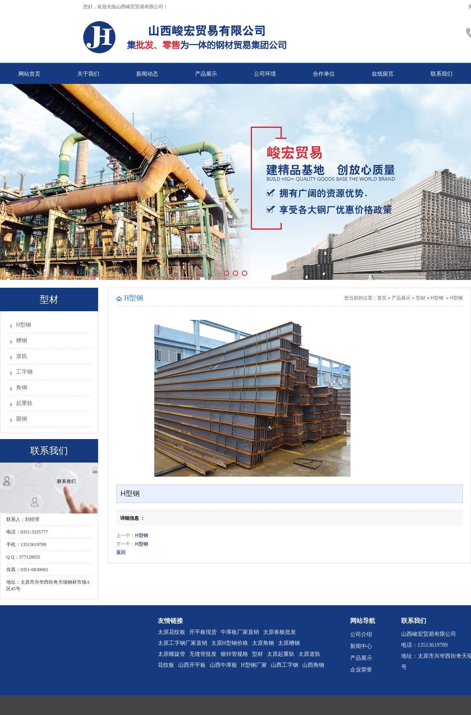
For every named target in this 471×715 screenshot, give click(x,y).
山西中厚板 (223, 665)
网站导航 (362, 620)
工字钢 (24, 372)
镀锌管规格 (234, 654)
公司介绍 (361, 634)
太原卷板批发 (279, 632)
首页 (382, 298)
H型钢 (23, 325)
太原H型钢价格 (229, 643)
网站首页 (29, 74)
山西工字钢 (284, 665)
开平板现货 (203, 632)
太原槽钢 (289, 643)
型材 (420, 298)
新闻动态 (147, 74)
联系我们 (442, 74)
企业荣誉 (361, 670)
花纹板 (166, 665)
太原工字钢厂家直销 (182, 643)
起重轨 (24, 403)
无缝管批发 (203, 654)
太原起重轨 (280, 654)
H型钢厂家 (254, 665)
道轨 (21, 356)
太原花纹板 (171, 632)
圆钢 (21, 419)
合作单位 (324, 74)
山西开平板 (192, 665)
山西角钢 (313, 665)
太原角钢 (263, 643)
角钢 (21, 387)
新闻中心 (361, 646)
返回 (121, 552)
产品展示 (206, 74)
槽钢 (21, 340)
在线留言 (383, 74)
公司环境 (265, 74)
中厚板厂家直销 (240, 632)
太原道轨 (309, 654)
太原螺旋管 (171, 654)
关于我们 (88, 74)
